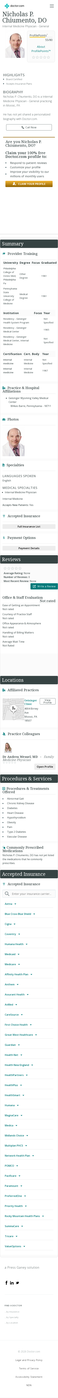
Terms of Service (29, 1368)
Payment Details (29, 548)
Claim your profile (29, 184)
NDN (28, 1385)
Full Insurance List (29, 526)
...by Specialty (12, 1317)
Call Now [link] (29, 127)
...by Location (11, 1322)
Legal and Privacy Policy (29, 1360)
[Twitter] (17, 1282)
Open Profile (45, 766)
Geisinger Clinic (30, 702)
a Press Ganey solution (22, 1267)
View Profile (47, 701)
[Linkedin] (12, 1282)
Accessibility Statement (28, 1376)
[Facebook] (6, 1282)
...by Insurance (12, 1311)
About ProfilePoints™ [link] (41, 49)
